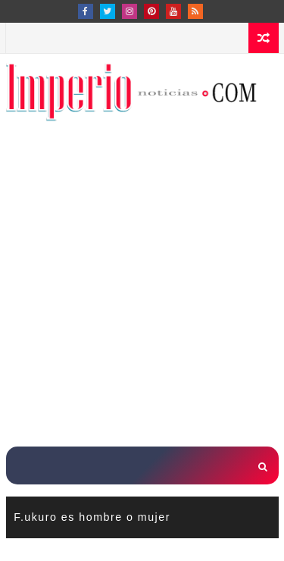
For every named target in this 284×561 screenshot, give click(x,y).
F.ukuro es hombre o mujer (92, 517)
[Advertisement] (142, 293)
